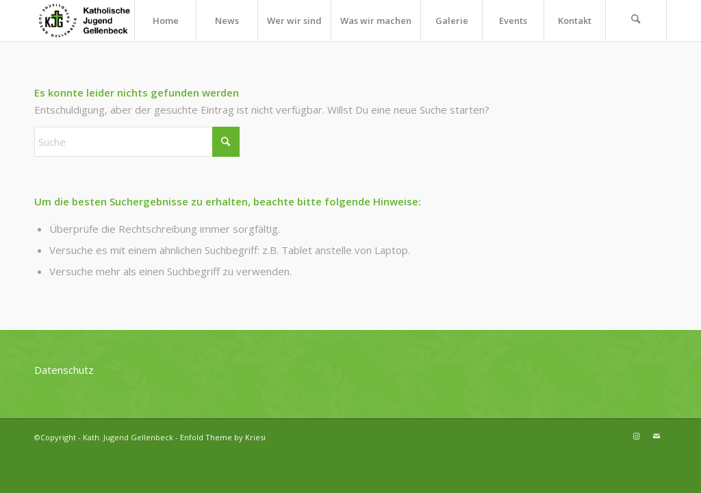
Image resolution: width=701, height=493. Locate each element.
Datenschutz (64, 370)
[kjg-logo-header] (90, 20)
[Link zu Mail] (656, 436)
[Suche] (636, 20)
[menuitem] (165, 20)
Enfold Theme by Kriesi (223, 437)
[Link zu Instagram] (636, 436)
